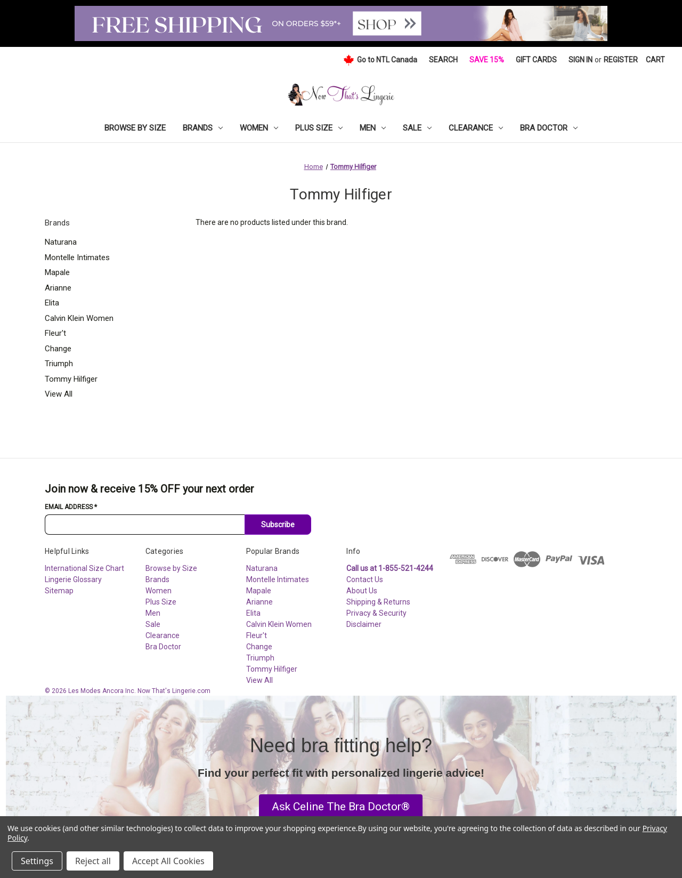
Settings (37, 861)
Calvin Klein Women (79, 318)
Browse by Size (135, 128)
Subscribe (278, 524)
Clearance (476, 128)
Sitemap (59, 590)
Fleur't (55, 333)
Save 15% (486, 59)
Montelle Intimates (77, 257)
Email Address (71, 507)
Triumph (59, 363)
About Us (361, 590)
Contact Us (364, 579)
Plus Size (319, 128)
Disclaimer (363, 624)
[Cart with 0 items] (655, 60)
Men (373, 128)
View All (58, 394)
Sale (417, 128)
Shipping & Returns (378, 602)
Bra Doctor (549, 128)
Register (621, 59)
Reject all (93, 861)
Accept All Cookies (168, 861)
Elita (52, 303)
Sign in (580, 59)
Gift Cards (536, 59)
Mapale (57, 272)
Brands (203, 128)
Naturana (61, 242)
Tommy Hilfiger (71, 379)
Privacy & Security (376, 613)
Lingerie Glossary (73, 579)
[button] (341, 807)
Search (443, 59)
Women (259, 128)
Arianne (58, 288)
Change (58, 348)
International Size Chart (84, 568)
